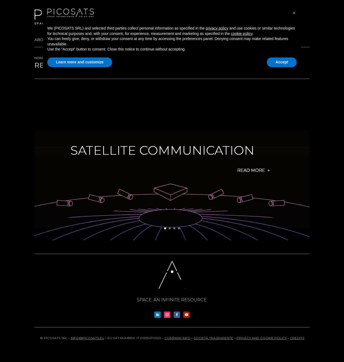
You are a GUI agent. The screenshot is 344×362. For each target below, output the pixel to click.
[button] (294, 13)
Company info (177, 338)
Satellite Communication (162, 150)
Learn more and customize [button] (79, 62)
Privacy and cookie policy (261, 338)
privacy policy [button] (217, 28)
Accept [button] (281, 62)
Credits (297, 338)
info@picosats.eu (87, 338)
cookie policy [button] (241, 33)
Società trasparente (213, 338)
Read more (251, 170)
